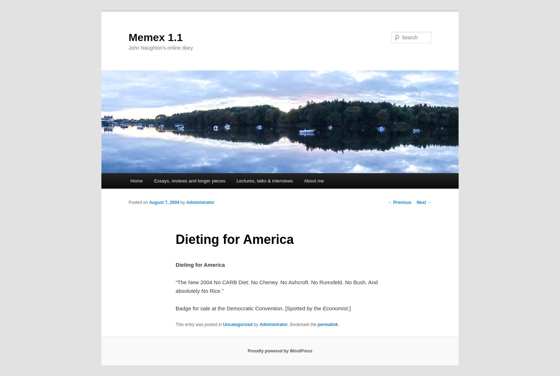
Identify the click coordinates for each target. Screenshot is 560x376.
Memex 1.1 (156, 37)
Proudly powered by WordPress (280, 351)
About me (314, 181)
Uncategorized (238, 324)
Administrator (200, 202)
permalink (328, 324)
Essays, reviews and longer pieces (189, 181)
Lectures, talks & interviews (264, 181)
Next (424, 202)
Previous (399, 202)
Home (136, 181)
